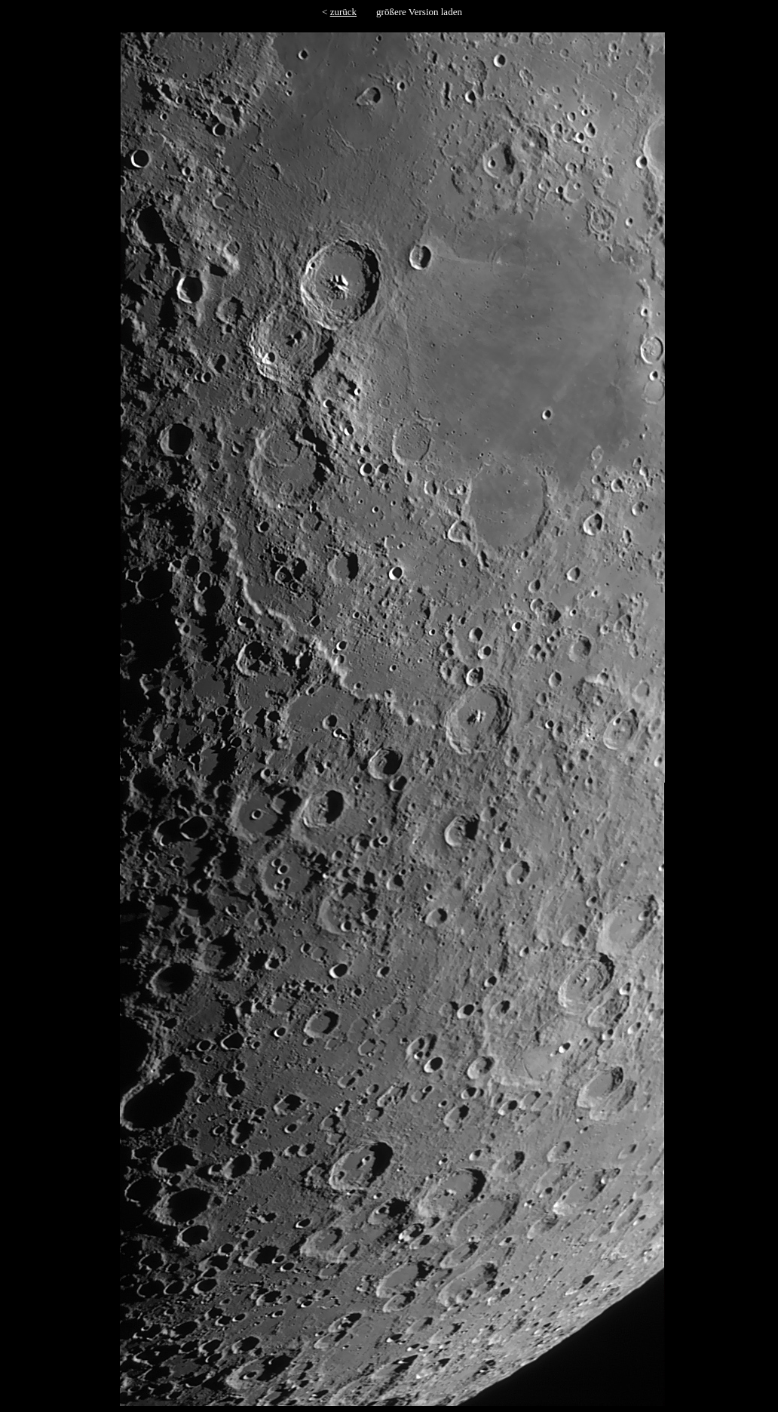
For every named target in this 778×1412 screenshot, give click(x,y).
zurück (343, 11)
